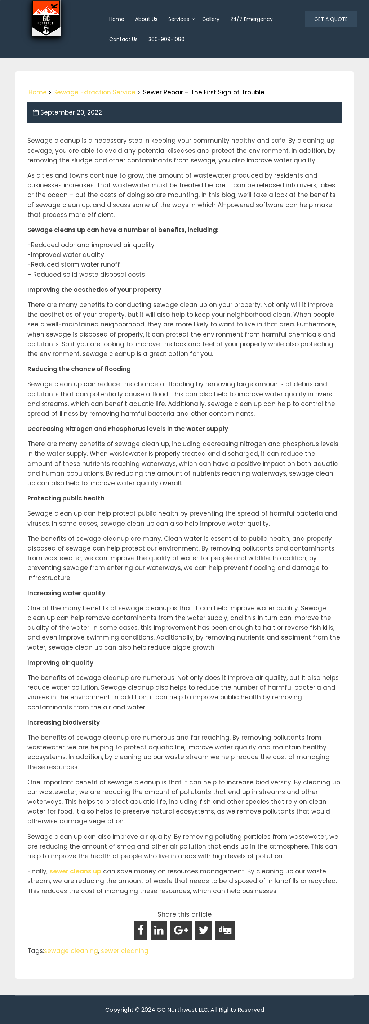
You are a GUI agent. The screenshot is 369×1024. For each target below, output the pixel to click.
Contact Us (123, 39)
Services (178, 19)
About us (146, 19)
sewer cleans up (75, 871)
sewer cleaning (124, 951)
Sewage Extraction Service (94, 92)
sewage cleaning (71, 951)
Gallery (210, 19)
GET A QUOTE (331, 19)
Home (37, 92)
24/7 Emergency (251, 19)
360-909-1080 (166, 39)
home (116, 19)
